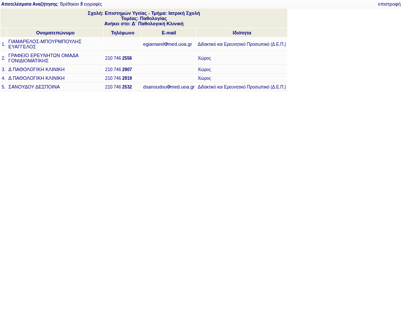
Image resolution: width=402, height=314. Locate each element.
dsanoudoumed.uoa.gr (168, 86)
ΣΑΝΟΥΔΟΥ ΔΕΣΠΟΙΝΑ (34, 86)
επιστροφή (389, 4)
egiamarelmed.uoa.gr (167, 44)
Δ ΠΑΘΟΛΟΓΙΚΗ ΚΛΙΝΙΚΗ (36, 69)
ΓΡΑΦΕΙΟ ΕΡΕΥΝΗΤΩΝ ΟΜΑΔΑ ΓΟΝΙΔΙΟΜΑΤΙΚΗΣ (43, 58)
